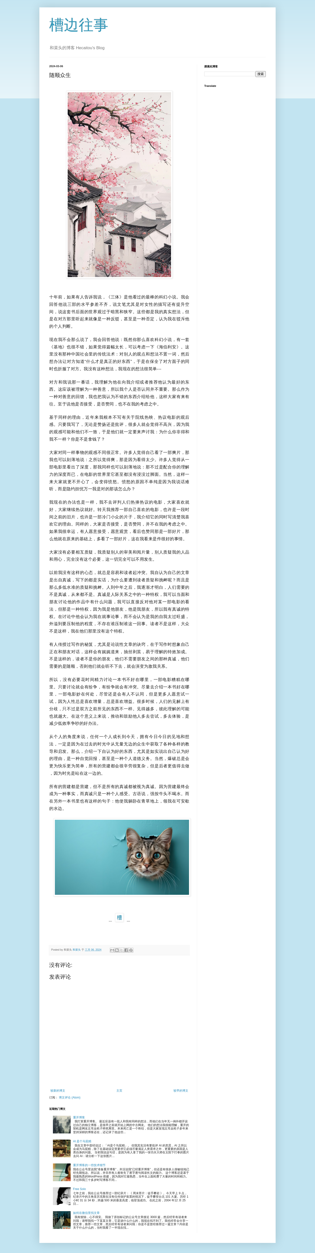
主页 (119, 1090)
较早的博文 (180, 1090)
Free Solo (79, 1189)
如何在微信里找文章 (86, 1213)
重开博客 (79, 1117)
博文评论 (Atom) (69, 1097)
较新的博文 (57, 1090)
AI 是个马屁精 (82, 1141)
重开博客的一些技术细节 (89, 1165)
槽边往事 (78, 25)
